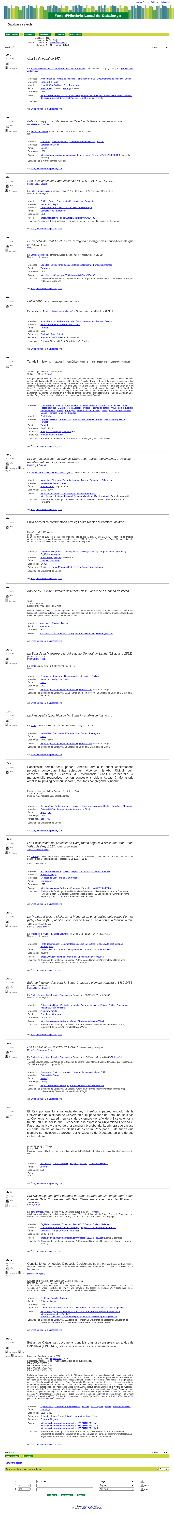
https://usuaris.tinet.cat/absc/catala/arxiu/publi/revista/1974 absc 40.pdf (74, 496)
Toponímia (84, 871)
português (140, 2)
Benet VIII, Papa (48, 874)
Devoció (77, 1224)
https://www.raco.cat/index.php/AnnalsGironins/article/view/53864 (72, 1021)
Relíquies (105, 1224)
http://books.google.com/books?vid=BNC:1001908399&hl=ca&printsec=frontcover (80, 1311)
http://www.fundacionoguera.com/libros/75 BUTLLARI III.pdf (69, 1428)
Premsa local (73, 408)
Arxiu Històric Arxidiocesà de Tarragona (59, 85)
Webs (104, 410)
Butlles (128, 78)
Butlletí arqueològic (39, 255)
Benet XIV (45, 819)
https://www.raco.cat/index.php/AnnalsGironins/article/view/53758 (72, 1085)
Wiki (100, 1508)
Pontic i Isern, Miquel (50, 557)
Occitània (45, 1230)
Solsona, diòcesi (48, 1301)
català (167, 2)
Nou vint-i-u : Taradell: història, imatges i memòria (53, 311)
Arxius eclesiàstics (66, 78)
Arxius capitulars (60, 141)
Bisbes (100, 944)
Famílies (53, 413)
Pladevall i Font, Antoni (51, 334)
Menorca (77, 949)
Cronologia (95, 480)
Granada (56, 1014)
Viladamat (44, 626)
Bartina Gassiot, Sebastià (38, 988)
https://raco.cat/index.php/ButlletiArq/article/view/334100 (67, 275)
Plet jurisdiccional (70, 480)
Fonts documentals (86, 78)
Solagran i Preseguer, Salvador (55, 431)
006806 (34, 856)
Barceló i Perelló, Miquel (38, 927)
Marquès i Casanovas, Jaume (40, 1050)
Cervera (43, 1166)
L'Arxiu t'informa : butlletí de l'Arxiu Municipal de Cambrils (58, 69)
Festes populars (48, 408)
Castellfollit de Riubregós (52, 210)
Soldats (55, 623)
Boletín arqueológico (40, 191)
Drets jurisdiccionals (92, 806)
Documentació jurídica (51, 551)
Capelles (44, 265)
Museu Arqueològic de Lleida (54, 679)
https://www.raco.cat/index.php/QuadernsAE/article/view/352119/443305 (75, 888)
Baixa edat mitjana (82, 265)
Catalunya (45, 1409)
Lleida (43, 682)
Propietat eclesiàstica (50, 871)
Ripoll (43, 812)
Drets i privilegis (117, 551)
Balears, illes (104, 949)
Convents (89, 201)
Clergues (56, 480)
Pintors (60, 410)
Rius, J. (30, 248)
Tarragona (45, 268)
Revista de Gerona (39, 131)
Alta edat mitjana (113, 944)
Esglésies (66, 1224)
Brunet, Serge (33, 1205)
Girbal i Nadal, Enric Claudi (39, 124)
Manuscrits (45, 623)
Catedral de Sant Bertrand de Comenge (59, 1227)
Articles (96, 1212)
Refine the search (59, 43)
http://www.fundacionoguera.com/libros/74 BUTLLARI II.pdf (69, 1425)
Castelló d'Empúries (50, 560)
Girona (43, 148)
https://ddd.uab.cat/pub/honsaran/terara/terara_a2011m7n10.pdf (71, 1238)
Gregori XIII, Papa (49, 82)
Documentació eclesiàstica (110, 78)
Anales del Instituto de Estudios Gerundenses (51, 934)
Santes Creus (47, 486)
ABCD (90, 1508)
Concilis (54, 1298)
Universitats (45, 1163)
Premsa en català (100, 408)
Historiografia (46, 946)
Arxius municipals (65, 321)
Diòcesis (87, 1224)
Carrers (61, 408)
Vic (49, 812)
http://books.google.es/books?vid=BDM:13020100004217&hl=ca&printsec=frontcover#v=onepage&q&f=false (78, 1315)
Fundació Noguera (49, 1419)
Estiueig (72, 413)
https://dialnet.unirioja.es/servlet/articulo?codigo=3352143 (68, 493)
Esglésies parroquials (50, 554)
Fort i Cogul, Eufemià (36, 465)
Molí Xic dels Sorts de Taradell (87, 419)
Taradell (44, 327)
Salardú (64, 1230)
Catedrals (45, 141)
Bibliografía (116, 1057)
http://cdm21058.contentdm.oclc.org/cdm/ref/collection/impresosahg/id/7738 (76, 633)
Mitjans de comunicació (88, 410)
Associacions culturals (120, 410)
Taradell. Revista (48, 419)
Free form (164, 1469)
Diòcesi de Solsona (36, 1274)
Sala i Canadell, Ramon (38, 849)
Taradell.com (65, 419)
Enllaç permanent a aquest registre (46, 109)
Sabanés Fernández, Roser (77, 1416)
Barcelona (45, 1014)
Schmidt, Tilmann (48, 1416)
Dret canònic (46, 806)
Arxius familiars (57, 1007)
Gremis (108, 321)
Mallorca (53, 949)
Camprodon (46, 881)
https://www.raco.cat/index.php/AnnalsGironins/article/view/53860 (72, 956)
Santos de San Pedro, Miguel (54, 1307)
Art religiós (70, 410)
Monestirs (45, 480)
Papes (52, 201)
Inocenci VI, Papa (49, 204)
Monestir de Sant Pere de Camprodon (58, 877)
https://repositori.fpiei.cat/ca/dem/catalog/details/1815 (66, 743)
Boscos (59, 405)
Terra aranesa (37, 1212)
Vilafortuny (45, 88)
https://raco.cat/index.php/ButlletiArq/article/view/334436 (67, 218)
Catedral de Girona (49, 144)
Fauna (102, 405)
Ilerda (33, 666)
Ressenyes (45, 1072)
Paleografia (94, 733)
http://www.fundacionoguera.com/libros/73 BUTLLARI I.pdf (68, 1423)
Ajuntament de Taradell (51, 337)
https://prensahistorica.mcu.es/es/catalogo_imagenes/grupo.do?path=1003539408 (80, 155)
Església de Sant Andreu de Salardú (98, 1227)
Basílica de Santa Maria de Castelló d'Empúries (63, 567)
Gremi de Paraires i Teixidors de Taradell (60, 324)
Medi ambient (71, 405)
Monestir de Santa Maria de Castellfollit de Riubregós (66, 207)
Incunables (45, 733)
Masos (43, 413)
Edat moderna (47, 405)
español (150, 2)
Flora (109, 405)
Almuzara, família (48, 1011)
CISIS (84, 1508)
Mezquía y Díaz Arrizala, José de (92, 1307)
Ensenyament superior (51, 676)
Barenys (67, 88)
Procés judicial (71, 551)
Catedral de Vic (47, 809)
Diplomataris (56, 1358)
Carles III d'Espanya (98, 1163)
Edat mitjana (108, 480)
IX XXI (47, 374)
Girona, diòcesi (96, 567)
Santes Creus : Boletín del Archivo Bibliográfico (52, 472)
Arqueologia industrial (121, 408)
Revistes (86, 408)
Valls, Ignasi (116, 1307)
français (159, 2)
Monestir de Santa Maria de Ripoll (73, 809)
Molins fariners (47, 410)
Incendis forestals (88, 405)
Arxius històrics (47, 78)
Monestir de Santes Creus (53, 483)
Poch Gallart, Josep (36, 659)
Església (92, 551)
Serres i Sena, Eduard (37, 184)
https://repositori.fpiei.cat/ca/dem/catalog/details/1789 (66, 689)
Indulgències (65, 265)
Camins (62, 413)
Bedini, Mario (46, 416)
